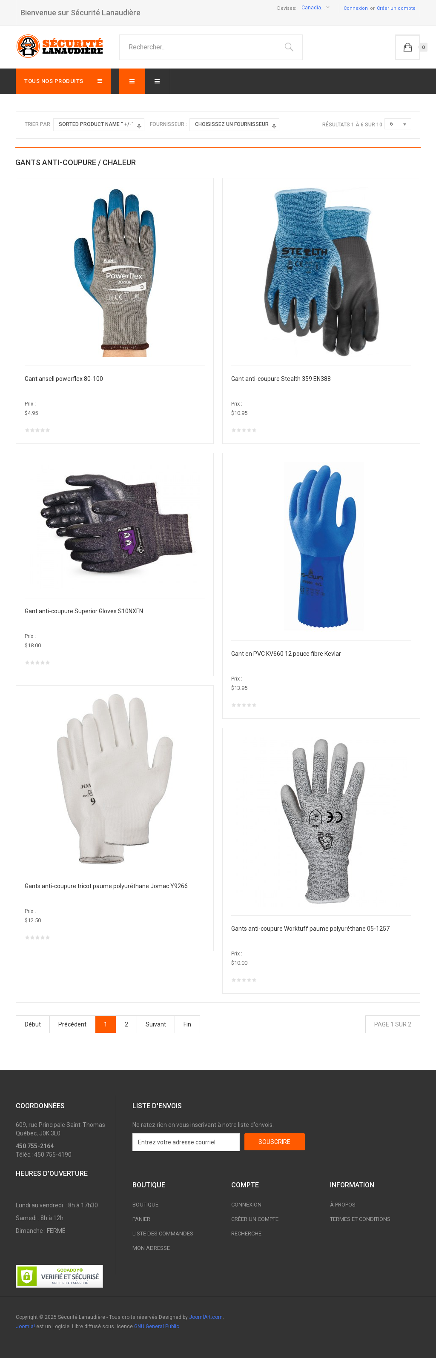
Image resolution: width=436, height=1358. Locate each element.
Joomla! (25, 1326)
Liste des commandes (162, 1233)
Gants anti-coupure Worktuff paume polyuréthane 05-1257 (310, 928)
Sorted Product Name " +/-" (96, 124)
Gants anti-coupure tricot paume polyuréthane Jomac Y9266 (106, 886)
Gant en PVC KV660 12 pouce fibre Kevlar (286, 653)
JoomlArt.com (206, 1317)
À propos (343, 1204)
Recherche (246, 1233)
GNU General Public (156, 1326)
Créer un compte (396, 8)
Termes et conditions (360, 1219)
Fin (187, 1024)
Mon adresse (151, 1248)
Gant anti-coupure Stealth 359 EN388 (281, 378)
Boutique (145, 1204)
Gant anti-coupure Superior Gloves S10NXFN (84, 611)
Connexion (356, 8)
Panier (141, 1219)
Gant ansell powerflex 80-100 (64, 378)
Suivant (156, 1024)
